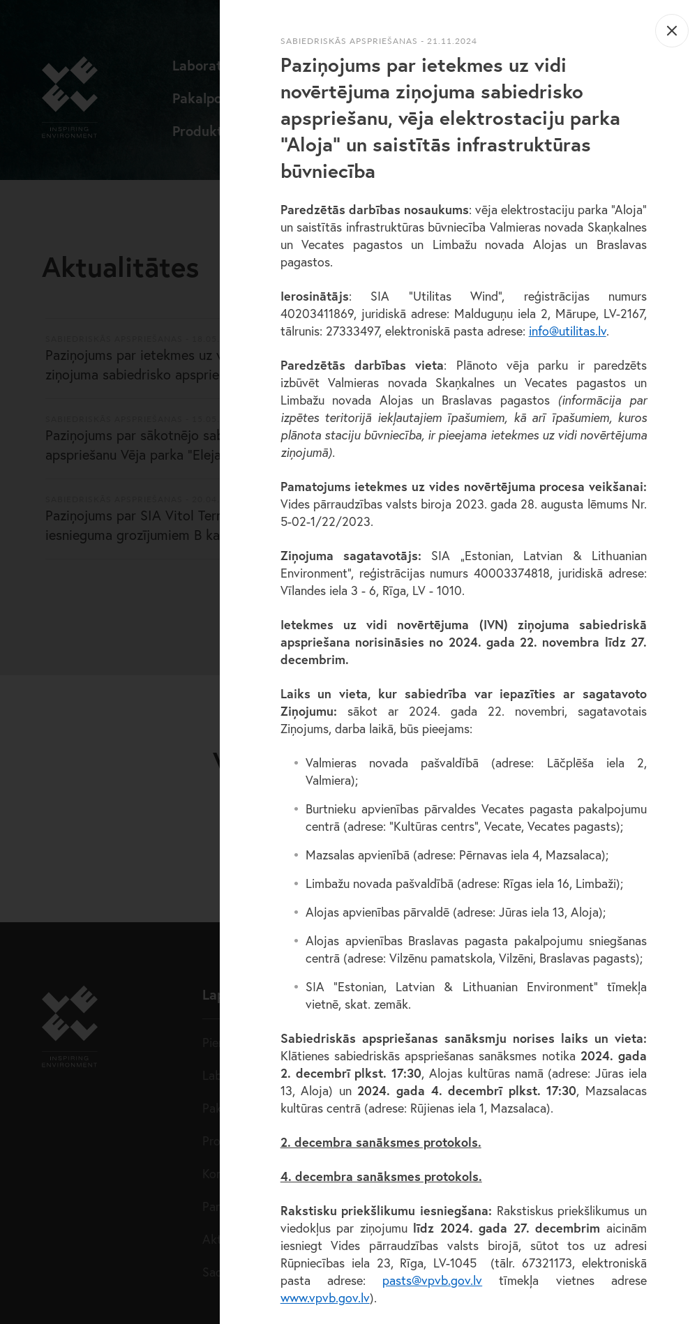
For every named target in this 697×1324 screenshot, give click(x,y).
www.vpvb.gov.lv (325, 1297)
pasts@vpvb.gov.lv (432, 1280)
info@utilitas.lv (567, 330)
